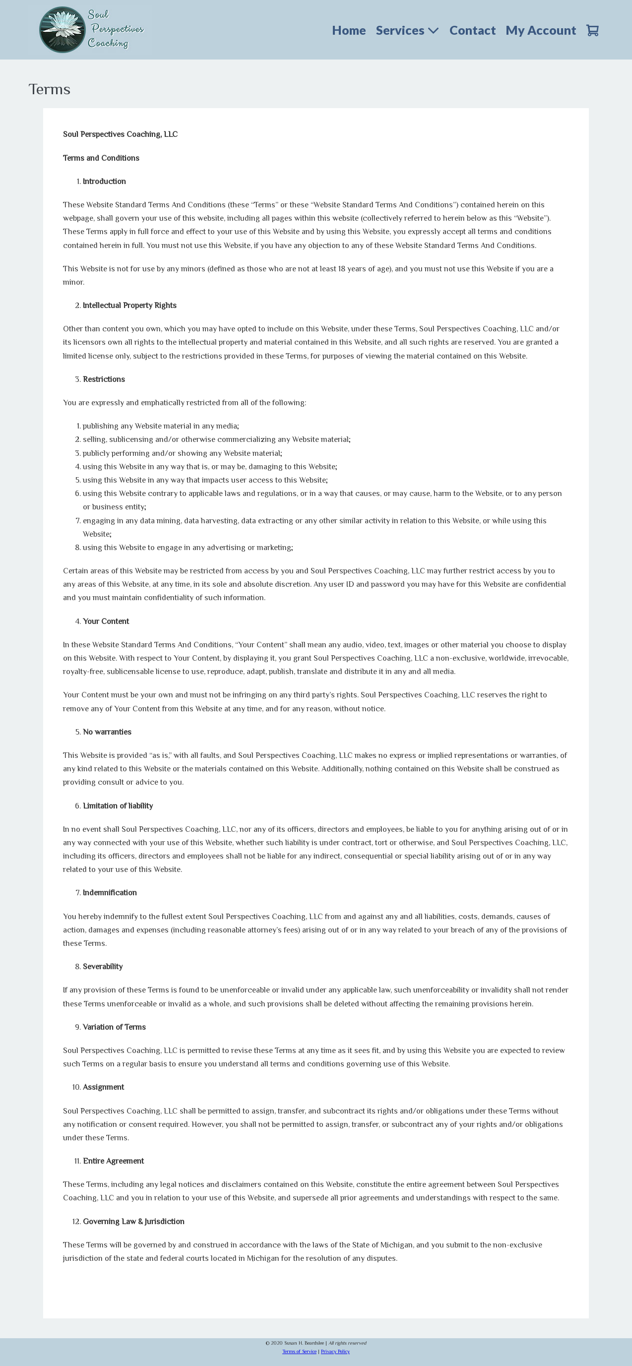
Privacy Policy (335, 1351)
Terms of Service (299, 1351)
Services (408, 29)
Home (349, 29)
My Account (541, 29)
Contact (472, 29)
